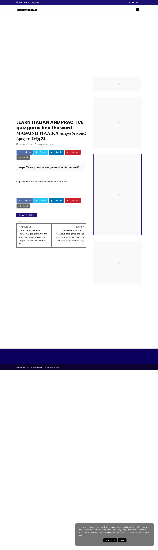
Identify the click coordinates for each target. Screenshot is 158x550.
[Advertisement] (77, 46)
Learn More (110, 540)
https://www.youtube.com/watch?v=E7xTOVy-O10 (41, 181)
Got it (122, 540)
